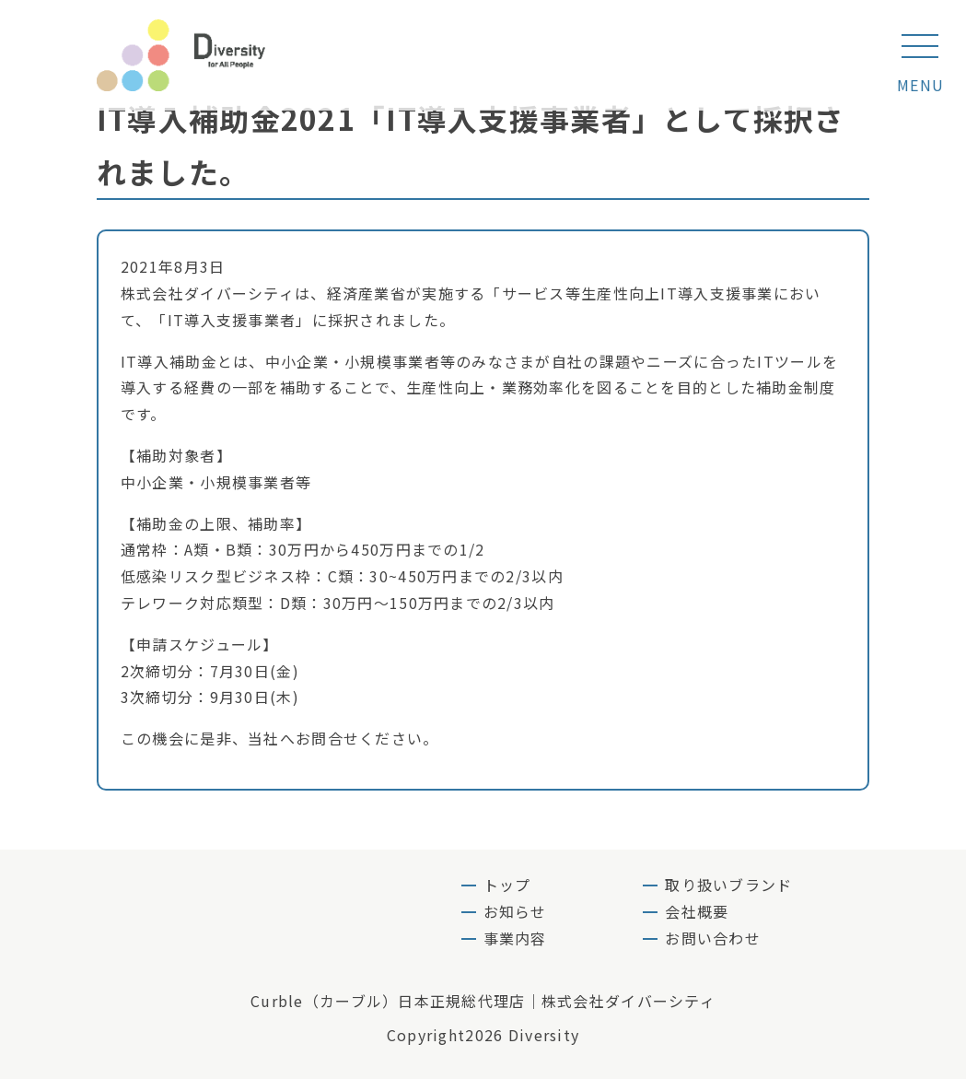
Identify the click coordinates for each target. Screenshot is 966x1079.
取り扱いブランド (728, 885)
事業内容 (515, 938)
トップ (507, 885)
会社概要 (696, 911)
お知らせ (515, 911)
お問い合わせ (713, 938)
